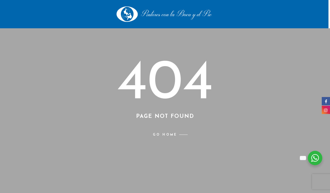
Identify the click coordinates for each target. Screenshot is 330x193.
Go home (165, 134)
